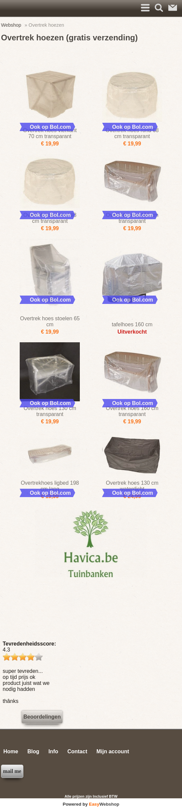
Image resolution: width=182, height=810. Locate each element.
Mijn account (113, 751)
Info (53, 751)
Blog (33, 751)
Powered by (91, 804)
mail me (12, 771)
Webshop (11, 25)
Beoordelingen (42, 717)
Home (10, 751)
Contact (77, 751)
